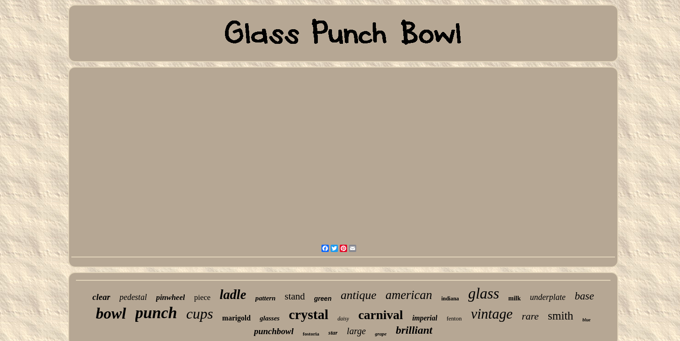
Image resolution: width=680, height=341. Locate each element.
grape (381, 333)
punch (156, 313)
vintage (492, 314)
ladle (233, 294)
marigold (236, 318)
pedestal (133, 297)
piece (202, 297)
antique (358, 295)
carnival (380, 315)
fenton (453, 318)
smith (560, 316)
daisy (343, 318)
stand (294, 296)
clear (101, 297)
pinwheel (170, 297)
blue (587, 319)
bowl (111, 313)
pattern (265, 298)
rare (530, 316)
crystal (308, 314)
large (356, 331)
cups (199, 313)
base (584, 296)
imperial (424, 318)
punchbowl (274, 331)
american (409, 295)
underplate (548, 297)
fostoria (311, 333)
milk (514, 298)
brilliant (414, 330)
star (332, 332)
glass (483, 293)
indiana (450, 298)
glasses (269, 318)
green (323, 298)
